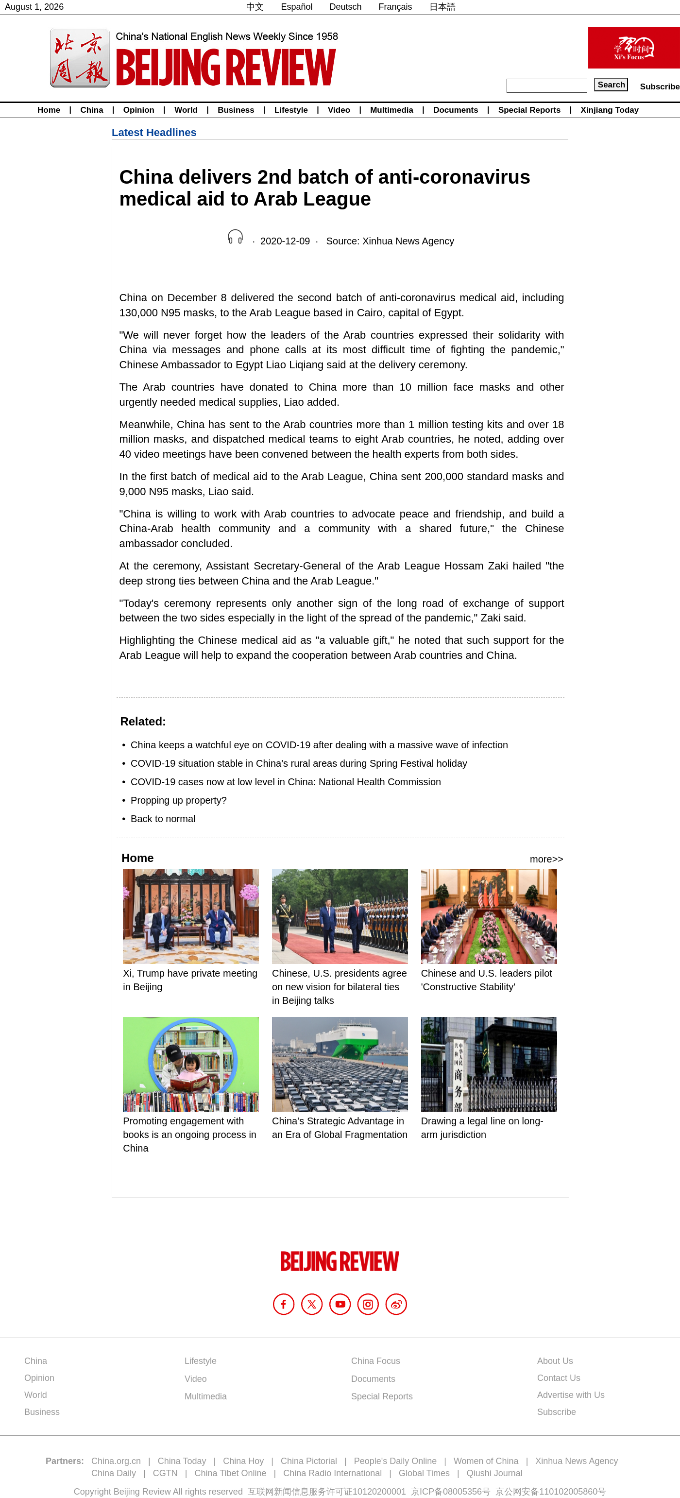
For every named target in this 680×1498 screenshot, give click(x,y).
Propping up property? (179, 800)
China (91, 110)
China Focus (375, 1361)
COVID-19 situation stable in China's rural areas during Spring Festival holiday (299, 763)
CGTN (165, 1473)
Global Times (424, 1473)
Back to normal (163, 818)
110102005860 (568, 1492)
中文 (255, 7)
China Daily (113, 1473)
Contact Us (558, 1378)
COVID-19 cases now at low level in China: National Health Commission (286, 781)
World (186, 110)
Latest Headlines (154, 132)
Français (395, 7)
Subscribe (660, 86)
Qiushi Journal (495, 1473)
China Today (182, 1461)
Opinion (138, 110)
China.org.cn (116, 1461)
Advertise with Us (571, 1395)
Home (48, 110)
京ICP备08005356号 (451, 1492)
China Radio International (332, 1473)
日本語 (442, 7)
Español (296, 7)
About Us (555, 1361)
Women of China (486, 1461)
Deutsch (346, 7)
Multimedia (391, 110)
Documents (455, 110)
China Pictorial (309, 1461)
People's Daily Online (395, 1461)
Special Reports (529, 110)
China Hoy (243, 1461)
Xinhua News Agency (576, 1461)
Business (236, 110)
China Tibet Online (230, 1473)
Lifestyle (291, 110)
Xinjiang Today (610, 110)
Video (339, 110)
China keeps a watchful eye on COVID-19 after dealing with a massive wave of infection (319, 745)
